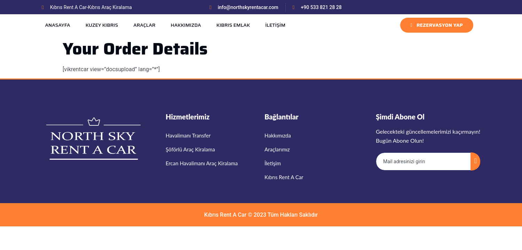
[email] (423, 161)
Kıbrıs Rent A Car (225, 214)
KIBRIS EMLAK (233, 25)
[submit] (475, 161)
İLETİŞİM (275, 25)
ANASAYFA (57, 25)
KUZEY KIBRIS (102, 25)
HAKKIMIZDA (186, 25)
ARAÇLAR (144, 25)
